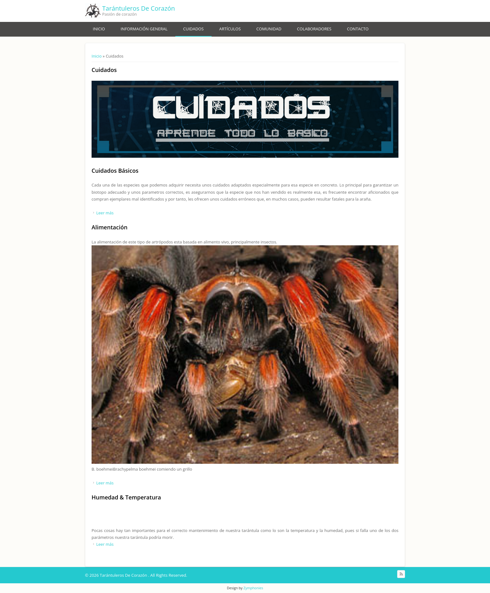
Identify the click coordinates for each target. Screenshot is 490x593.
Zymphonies (253, 587)
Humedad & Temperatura (126, 497)
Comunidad (268, 29)
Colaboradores (314, 29)
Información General (144, 29)
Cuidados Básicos (115, 170)
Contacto (357, 29)
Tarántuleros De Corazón (138, 8)
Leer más (105, 213)
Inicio (99, 29)
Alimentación (110, 227)
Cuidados (193, 29)
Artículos (230, 29)
